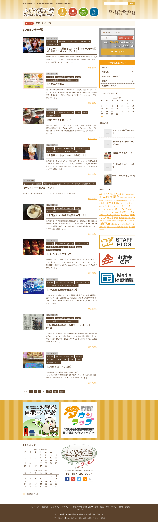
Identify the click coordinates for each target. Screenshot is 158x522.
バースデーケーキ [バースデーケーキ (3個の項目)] (125, 212)
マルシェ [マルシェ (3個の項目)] (116, 215)
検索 (131, 3)
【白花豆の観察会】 (56, 84)
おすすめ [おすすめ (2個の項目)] (102, 194)
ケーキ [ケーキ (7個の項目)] (127, 206)
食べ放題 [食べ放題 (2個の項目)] (132, 227)
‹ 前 (31, 392)
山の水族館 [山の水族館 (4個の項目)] (106, 221)
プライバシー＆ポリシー (61, 507)
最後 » (62, 392)
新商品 (85, 113)
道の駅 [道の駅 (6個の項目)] (120, 226)
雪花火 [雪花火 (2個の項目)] (126, 227)
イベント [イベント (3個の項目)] (106, 206)
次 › (55, 392)
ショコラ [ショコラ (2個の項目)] (111, 209)
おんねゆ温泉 (52, 41)
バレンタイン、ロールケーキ (62, 184)
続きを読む (92, 67)
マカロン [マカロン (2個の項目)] (110, 215)
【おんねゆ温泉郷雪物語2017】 (62, 289)
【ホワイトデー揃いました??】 (39, 188)
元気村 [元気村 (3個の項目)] (132, 215)
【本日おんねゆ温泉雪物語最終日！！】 (66, 215)
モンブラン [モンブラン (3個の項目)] (125, 215)
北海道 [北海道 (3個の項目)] (121, 218)
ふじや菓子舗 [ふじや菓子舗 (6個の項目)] (111, 203)
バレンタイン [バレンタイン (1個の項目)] (114, 212)
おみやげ (59, 148)
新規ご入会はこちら (126, 38)
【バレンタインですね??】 (60, 254)
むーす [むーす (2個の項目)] (120, 203)
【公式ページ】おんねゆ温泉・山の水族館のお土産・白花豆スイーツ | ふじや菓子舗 (81, 518)
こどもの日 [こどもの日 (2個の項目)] (131, 200)
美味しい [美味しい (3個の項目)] (102, 227)
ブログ (69, 41)
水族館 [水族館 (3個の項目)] (113, 221)
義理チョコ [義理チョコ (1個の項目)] (110, 227)
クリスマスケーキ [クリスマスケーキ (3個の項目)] (116, 206)
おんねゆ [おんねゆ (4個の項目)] (117, 194)
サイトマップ (111, 507)
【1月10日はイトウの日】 (59, 366)
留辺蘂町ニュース (53, 44)
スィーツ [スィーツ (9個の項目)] (120, 209)
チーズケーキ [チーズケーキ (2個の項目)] (106, 212)
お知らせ (62, 41)
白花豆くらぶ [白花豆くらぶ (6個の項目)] (117, 224)
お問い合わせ (124, 507)
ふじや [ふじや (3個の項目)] (101, 203)
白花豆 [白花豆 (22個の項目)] (105, 223)
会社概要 (45, 507)
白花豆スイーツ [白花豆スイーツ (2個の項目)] (129, 224)
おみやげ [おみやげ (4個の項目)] (109, 194)
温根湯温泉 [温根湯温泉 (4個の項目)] (121, 221)
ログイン (109, 38)
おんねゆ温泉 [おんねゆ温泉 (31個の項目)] (109, 197)
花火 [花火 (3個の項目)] (115, 227)
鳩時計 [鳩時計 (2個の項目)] (101, 230)
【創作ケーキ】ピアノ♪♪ (58, 120)
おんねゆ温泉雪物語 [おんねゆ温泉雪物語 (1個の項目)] (121, 200)
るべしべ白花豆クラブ (82, 41)
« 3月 (101, 117)
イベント (50, 77)
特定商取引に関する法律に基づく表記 (88, 507)
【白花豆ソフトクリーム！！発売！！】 (66, 155)
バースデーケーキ (82, 244)
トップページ (33, 507)
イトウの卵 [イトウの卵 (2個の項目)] (126, 203)
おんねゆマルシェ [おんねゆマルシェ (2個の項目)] (128, 194)
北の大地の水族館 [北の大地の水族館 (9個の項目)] (108, 217)
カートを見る (117, 52)
